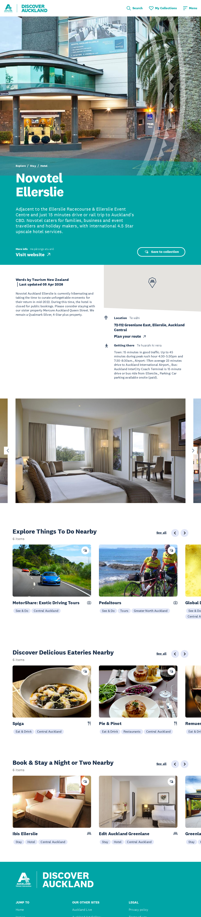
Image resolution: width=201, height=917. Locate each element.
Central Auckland (46, 611)
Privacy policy (138, 910)
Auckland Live (82, 910)
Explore (21, 166)
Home (20, 910)
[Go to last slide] (8, 450)
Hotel (44, 166)
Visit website (33, 254)
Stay (33, 166)
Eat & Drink (24, 731)
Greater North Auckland (151, 611)
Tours (124, 611)
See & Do (22, 611)
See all (161, 532)
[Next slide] (193, 450)
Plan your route (130, 336)
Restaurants (132, 731)
